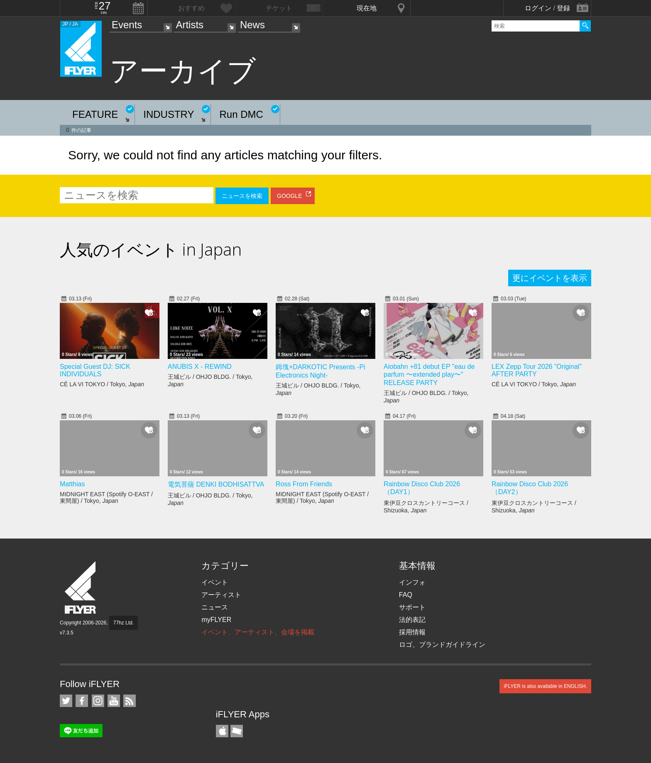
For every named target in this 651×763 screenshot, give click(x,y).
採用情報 (412, 632)
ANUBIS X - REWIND (200, 366)
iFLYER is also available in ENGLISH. (545, 686)
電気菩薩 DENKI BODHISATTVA (216, 484)
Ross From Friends (304, 484)
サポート (412, 607)
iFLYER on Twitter (66, 701)
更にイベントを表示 (549, 278)
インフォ (412, 582)
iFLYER (81, 588)
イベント (214, 582)
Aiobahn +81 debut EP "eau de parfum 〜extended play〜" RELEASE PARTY (429, 374)
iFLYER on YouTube (114, 701)
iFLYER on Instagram (98, 701)
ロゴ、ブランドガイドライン (442, 644)
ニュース (214, 607)
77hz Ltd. (123, 623)
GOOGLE (289, 196)
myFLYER (216, 619)
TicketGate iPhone (236, 731)
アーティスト (221, 594)
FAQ (405, 594)
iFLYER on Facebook (82, 701)
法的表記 (412, 619)
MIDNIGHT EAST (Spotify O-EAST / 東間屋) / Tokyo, (106, 497)
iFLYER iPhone (222, 731)
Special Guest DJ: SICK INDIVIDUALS (95, 370)
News (252, 24)
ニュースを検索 (242, 196)
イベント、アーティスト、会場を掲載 (257, 632)
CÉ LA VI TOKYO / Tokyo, (102, 384)
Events (127, 24)
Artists (189, 24)
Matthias (72, 484)
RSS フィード (129, 701)
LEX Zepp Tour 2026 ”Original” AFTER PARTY (537, 370)
